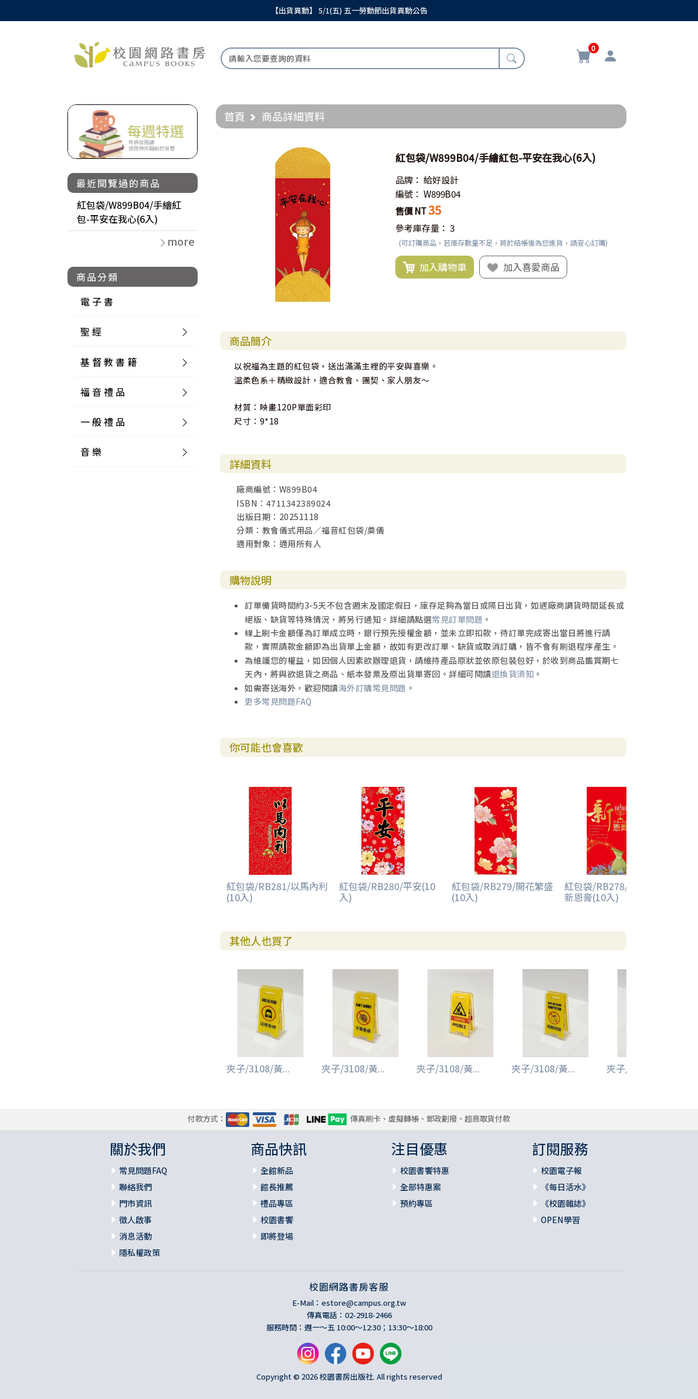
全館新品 (276, 1170)
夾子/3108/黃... (258, 1068)
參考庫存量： (421, 228)
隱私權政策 (139, 1252)
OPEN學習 (560, 1219)
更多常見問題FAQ (278, 701)
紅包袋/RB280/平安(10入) (387, 891)
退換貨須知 (513, 674)
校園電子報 (561, 1170)
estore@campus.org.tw (363, 1302)
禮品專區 (276, 1203)
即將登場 (276, 1236)
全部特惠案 (420, 1187)
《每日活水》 (565, 1187)
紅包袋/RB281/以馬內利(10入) (277, 891)
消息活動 (135, 1236)
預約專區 (416, 1203)
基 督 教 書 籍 (108, 362)
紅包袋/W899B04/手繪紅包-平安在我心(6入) (129, 212)
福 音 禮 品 (102, 392)
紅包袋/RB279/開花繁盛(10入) (502, 891)
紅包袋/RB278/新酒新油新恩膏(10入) (615, 891)
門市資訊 (135, 1203)
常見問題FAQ (143, 1170)
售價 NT (410, 211)
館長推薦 (276, 1187)
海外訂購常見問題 (372, 688)
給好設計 (441, 180)
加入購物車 (434, 267)
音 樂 (90, 451)
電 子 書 (96, 301)
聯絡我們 (135, 1187)
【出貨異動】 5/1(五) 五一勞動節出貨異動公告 (349, 10)
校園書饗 (276, 1219)
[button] (369, 157)
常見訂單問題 (457, 619)
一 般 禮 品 (102, 422)
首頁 (234, 116)
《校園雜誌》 (565, 1203)
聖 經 (90, 331)
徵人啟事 (135, 1219)
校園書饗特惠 (424, 1170)
